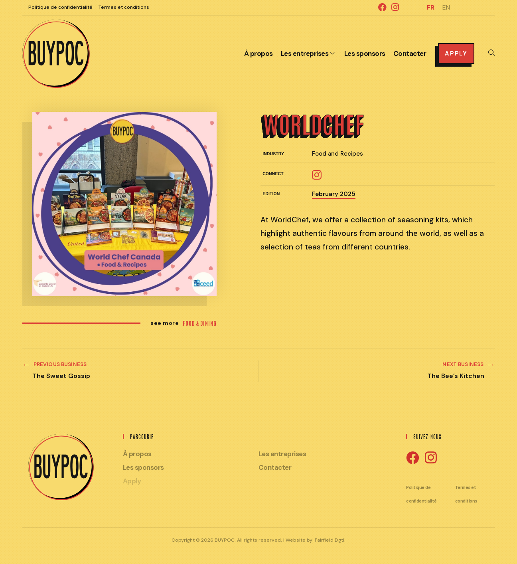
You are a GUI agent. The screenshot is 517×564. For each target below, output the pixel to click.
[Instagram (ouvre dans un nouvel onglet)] (394, 7)
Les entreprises (282, 453)
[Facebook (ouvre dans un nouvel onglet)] (382, 7)
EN (446, 7)
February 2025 (333, 194)
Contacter (275, 467)
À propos (137, 453)
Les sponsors (143, 467)
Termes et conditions (124, 7)
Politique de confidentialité (60, 7)
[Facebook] (412, 458)
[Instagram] (431, 458)
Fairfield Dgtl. (330, 540)
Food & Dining (200, 323)
